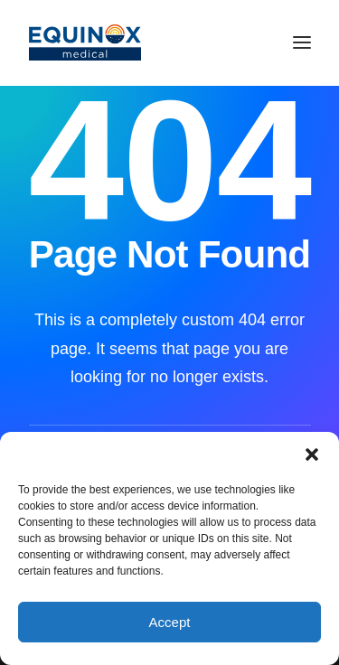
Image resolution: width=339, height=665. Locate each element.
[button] (312, 454)
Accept (170, 622)
